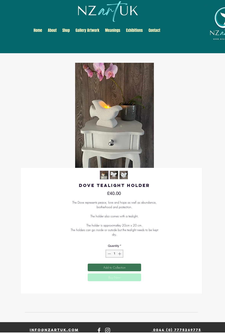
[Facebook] (99, 330)
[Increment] (120, 253)
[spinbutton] (114, 253)
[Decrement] (109, 253)
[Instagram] (107, 330)
